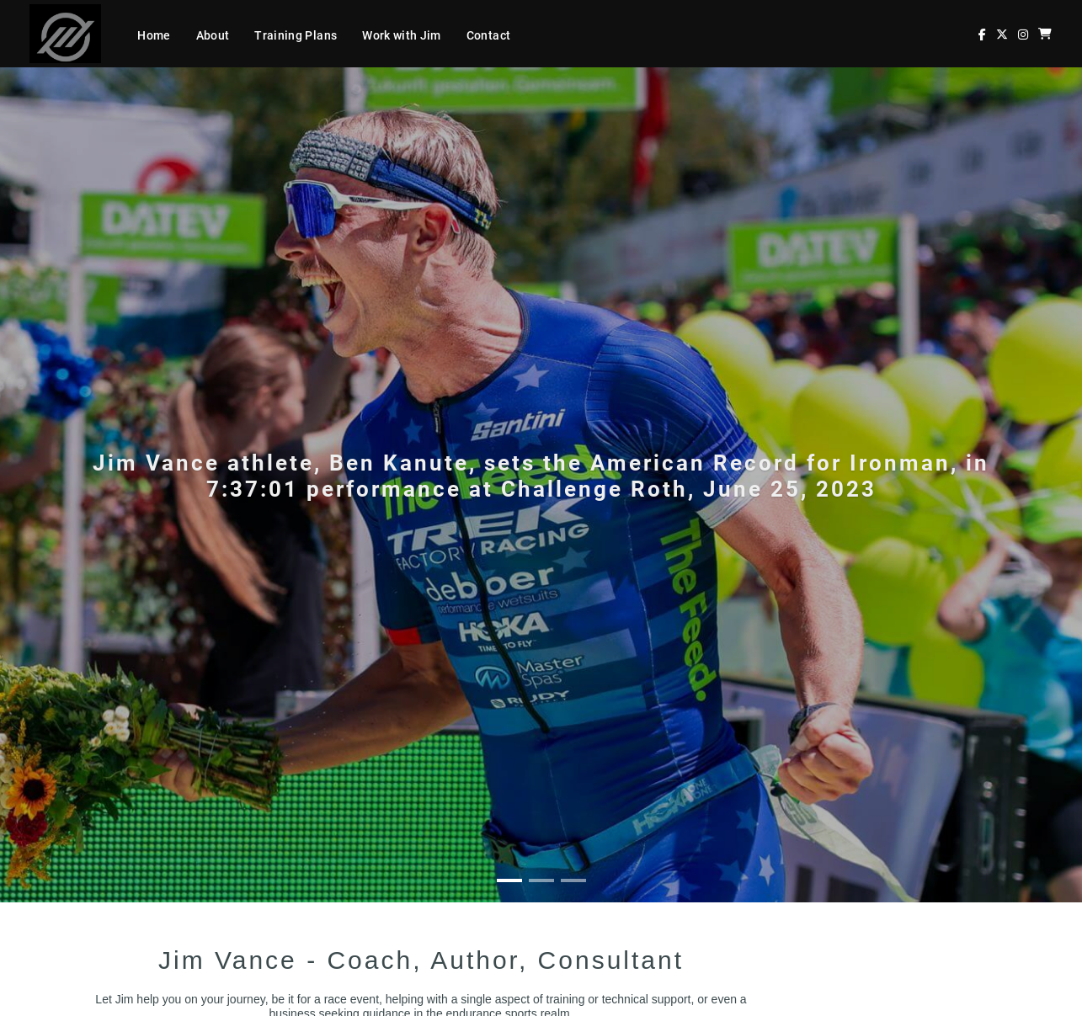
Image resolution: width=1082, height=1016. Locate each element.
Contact (488, 35)
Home (153, 35)
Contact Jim (136, 943)
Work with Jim (401, 35)
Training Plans (295, 35)
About (213, 35)
